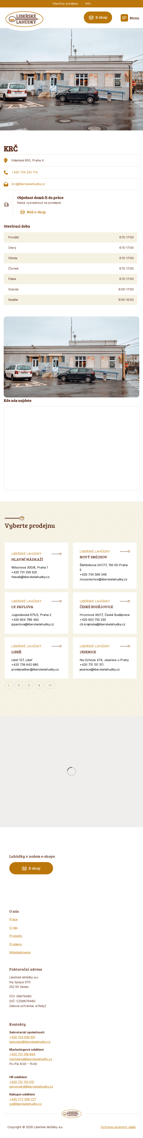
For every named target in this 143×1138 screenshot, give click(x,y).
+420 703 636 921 (22, 1037)
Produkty (15, 936)
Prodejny (15, 944)
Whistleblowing (20, 952)
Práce (13, 919)
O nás (13, 928)
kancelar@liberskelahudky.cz (29, 1042)
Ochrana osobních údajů (118, 1127)
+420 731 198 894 (22, 1054)
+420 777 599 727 (22, 1099)
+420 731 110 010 (21, 1082)
